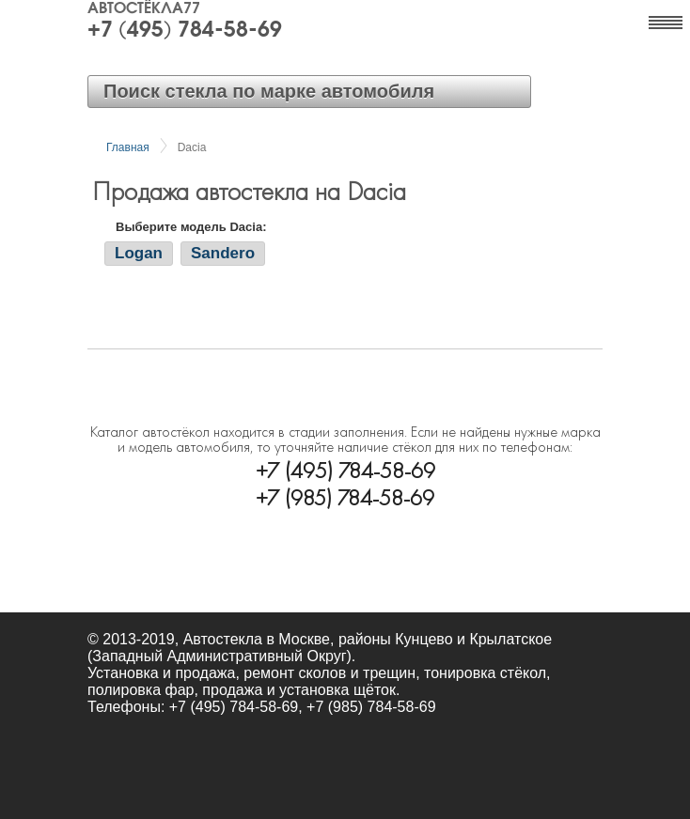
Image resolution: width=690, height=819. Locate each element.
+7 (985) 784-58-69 (345, 496)
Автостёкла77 (143, 9)
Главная (127, 147)
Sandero (223, 253)
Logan (139, 253)
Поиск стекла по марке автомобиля (268, 91)
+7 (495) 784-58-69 (184, 31)
